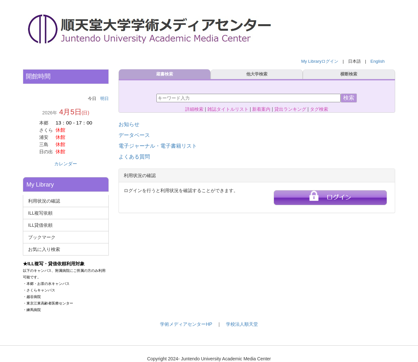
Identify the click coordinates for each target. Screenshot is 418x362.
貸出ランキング (290, 109)
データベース (134, 135)
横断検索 (348, 74)
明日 (104, 98)
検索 (348, 98)
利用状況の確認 (44, 201)
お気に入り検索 (44, 249)
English (377, 61)
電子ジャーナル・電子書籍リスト (158, 146)
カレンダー (65, 163)
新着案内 (261, 109)
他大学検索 (256, 74)
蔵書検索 (164, 74)
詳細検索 (194, 109)
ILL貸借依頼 (40, 225)
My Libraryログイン (319, 61)
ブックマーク (42, 237)
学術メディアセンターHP (186, 324)
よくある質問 (134, 156)
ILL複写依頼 (40, 213)
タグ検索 (319, 109)
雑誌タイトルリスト (228, 109)
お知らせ (129, 124)
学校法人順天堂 (242, 324)
